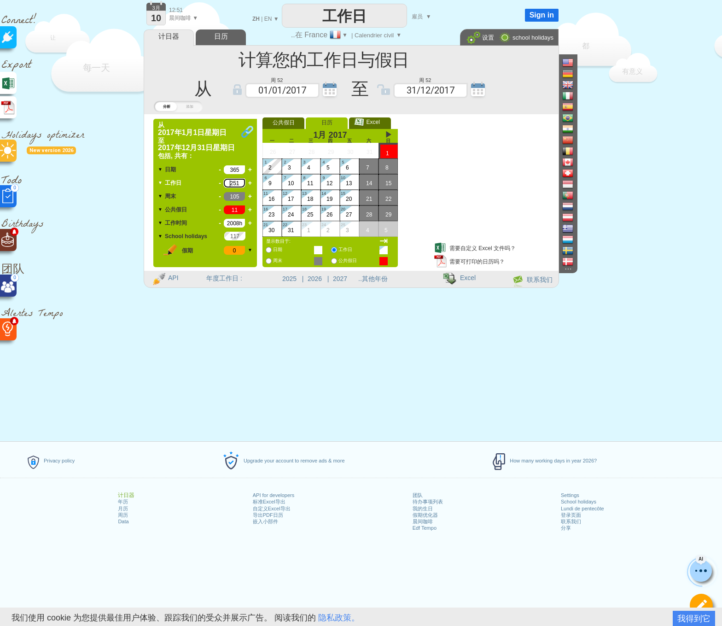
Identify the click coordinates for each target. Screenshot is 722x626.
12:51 (176, 10)
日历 (326, 122)
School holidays (578, 501)
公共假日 (176, 209)
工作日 (173, 183)
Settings (570, 495)
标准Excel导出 (269, 501)
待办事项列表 (428, 501)
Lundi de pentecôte (582, 508)
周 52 (277, 79)
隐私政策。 (339, 617)
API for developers (274, 495)
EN (268, 19)
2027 (340, 278)
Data (123, 521)
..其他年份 (373, 278)
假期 (187, 250)
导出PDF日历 (268, 515)
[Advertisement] (480, 176)
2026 (315, 278)
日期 (170, 169)
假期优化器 (425, 515)
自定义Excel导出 (272, 508)
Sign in (542, 15)
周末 (170, 196)
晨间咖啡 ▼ (183, 18)
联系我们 (571, 521)
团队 (418, 495)
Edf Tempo (425, 528)
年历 (123, 501)
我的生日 (423, 508)
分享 (566, 528)
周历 (123, 515)
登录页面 (571, 515)
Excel (370, 122)
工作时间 (176, 223)
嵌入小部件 (265, 521)
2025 (289, 278)
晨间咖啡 (423, 521)
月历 (123, 508)
